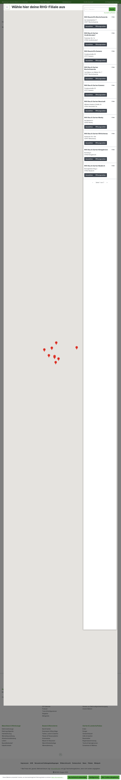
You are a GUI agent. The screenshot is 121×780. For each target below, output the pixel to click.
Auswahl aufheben (110, 13)
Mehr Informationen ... (57, 777)
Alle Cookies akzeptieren (110, 777)
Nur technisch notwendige (77, 777)
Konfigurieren (94, 777)
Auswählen (89, 26)
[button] (54, 357)
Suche (112, 9)
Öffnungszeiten (100, 26)
